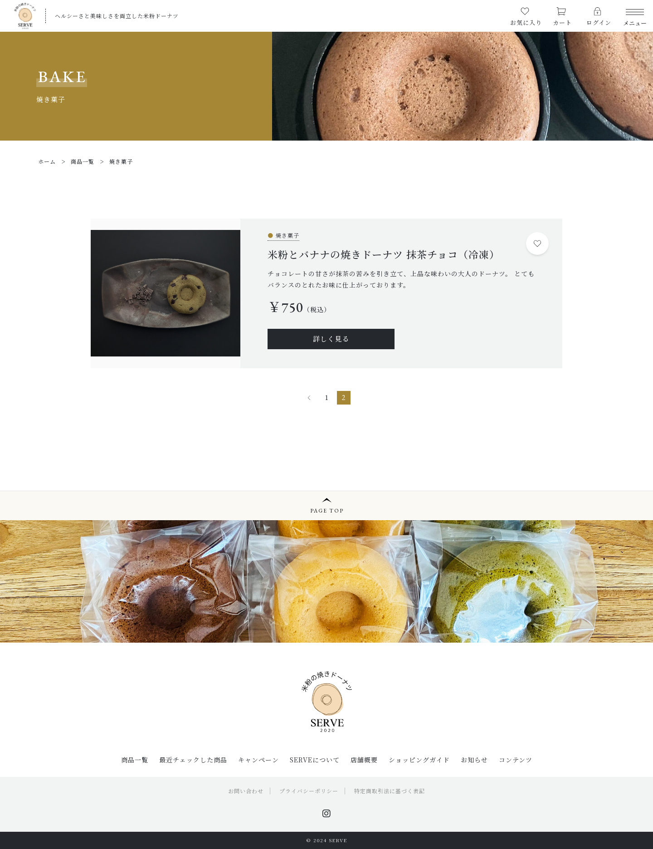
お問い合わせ (245, 791)
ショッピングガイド (419, 759)
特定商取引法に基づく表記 (389, 791)
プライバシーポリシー (308, 791)
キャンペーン (258, 759)
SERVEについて (315, 759)
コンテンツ (515, 759)
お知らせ (474, 759)
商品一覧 (134, 759)
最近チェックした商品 (193, 759)
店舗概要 (364, 759)
